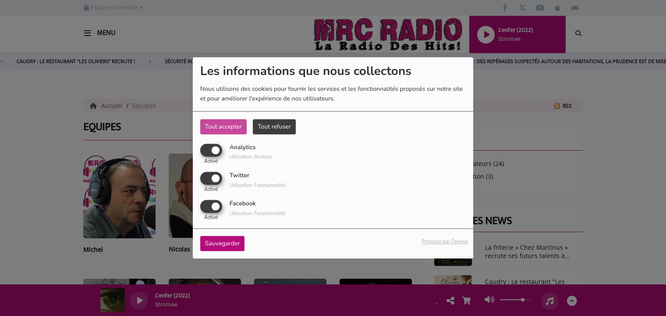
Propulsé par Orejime (445, 242)
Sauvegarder (222, 244)
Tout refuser (274, 126)
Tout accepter (223, 126)
